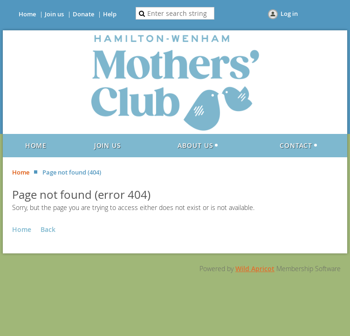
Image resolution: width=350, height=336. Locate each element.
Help (110, 14)
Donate (83, 14)
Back (48, 229)
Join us (54, 14)
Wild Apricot (255, 268)
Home (27, 14)
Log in (289, 13)
